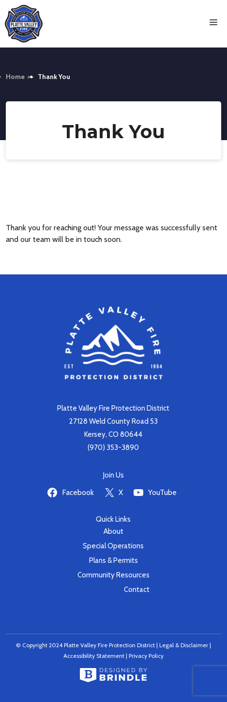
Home (15, 76)
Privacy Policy (146, 655)
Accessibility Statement (93, 655)
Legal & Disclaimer (183, 645)
